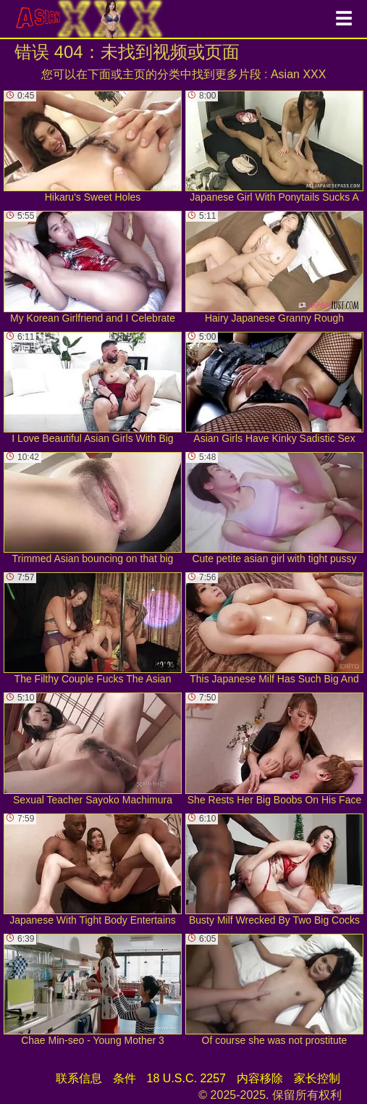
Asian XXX (298, 74)
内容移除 (260, 1078)
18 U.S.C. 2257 (186, 1078)
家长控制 (317, 1078)
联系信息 (79, 1078)
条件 (124, 1078)
